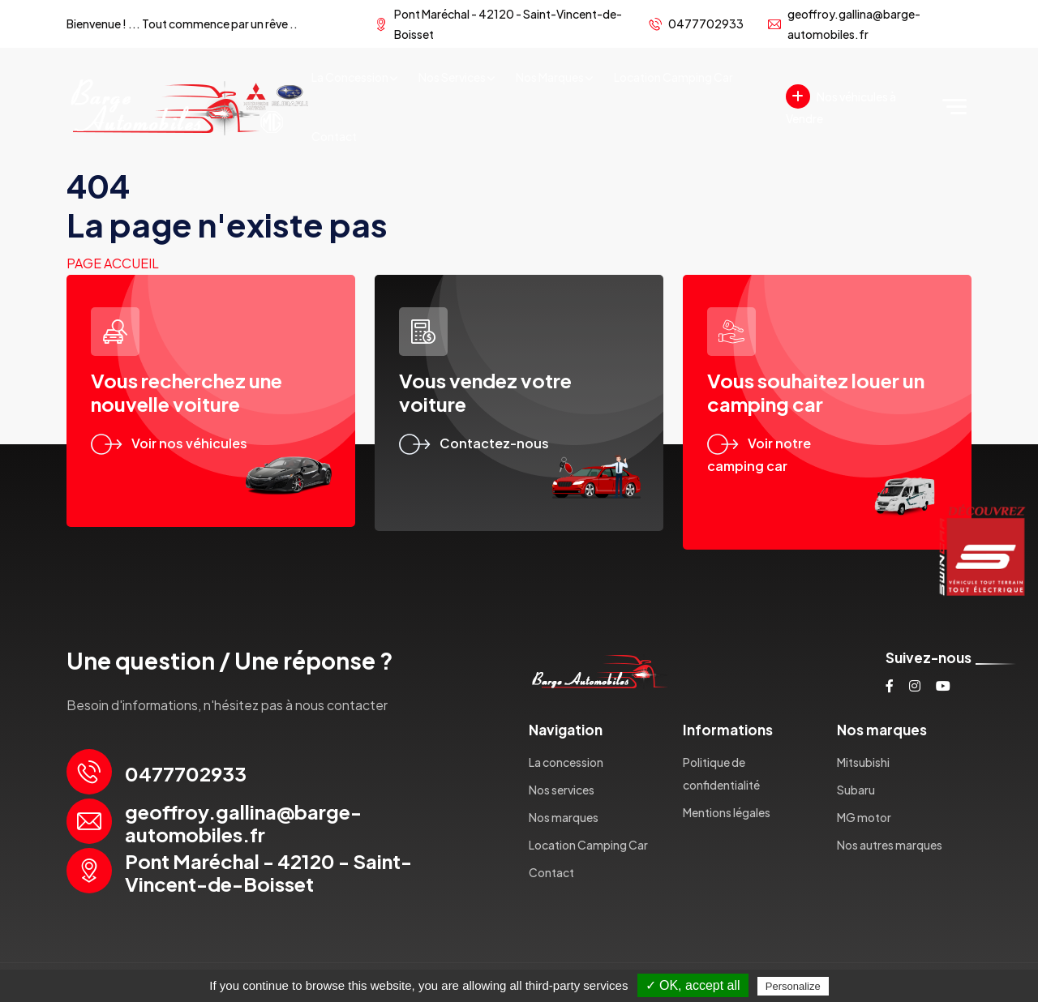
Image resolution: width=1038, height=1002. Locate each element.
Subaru (856, 789)
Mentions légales (726, 812)
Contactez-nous (474, 443)
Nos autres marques (889, 844)
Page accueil (112, 263)
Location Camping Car (673, 77)
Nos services (452, 77)
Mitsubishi (863, 762)
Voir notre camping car (759, 455)
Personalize (793, 986)
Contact (334, 136)
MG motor (864, 817)
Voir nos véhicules (169, 443)
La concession (349, 77)
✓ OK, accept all (693, 985)
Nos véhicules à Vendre (841, 105)
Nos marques (550, 77)
